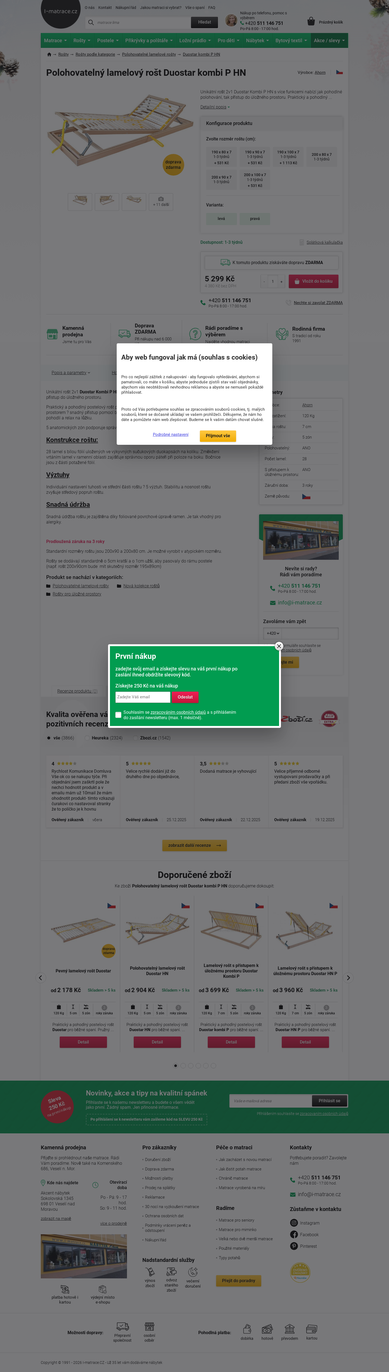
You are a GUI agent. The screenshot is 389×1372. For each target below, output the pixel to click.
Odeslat (185, 697)
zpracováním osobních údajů (178, 712)
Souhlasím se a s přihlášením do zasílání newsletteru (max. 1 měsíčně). (179, 715)
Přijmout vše (218, 435)
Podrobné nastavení (171, 434)
